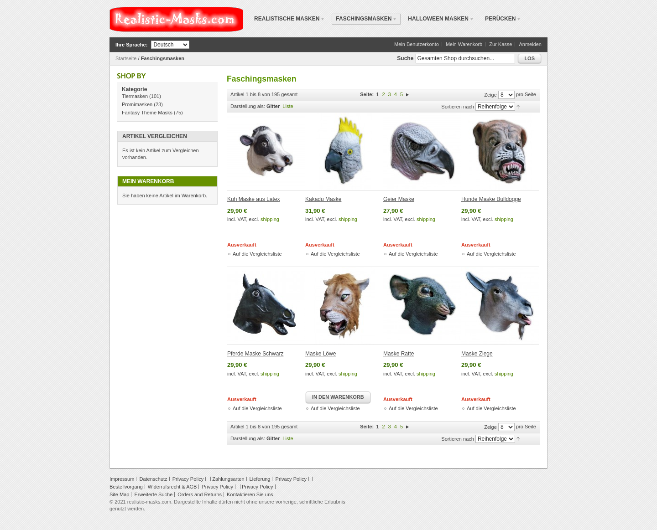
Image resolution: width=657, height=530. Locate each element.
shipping (270, 219)
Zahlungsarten (228, 479)
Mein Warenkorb (464, 44)
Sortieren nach (457, 106)
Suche (405, 58)
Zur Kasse (500, 44)
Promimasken (137, 104)
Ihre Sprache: (131, 44)
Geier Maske (398, 199)
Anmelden (530, 44)
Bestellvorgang (126, 486)
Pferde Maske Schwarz (255, 353)
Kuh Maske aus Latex (253, 199)
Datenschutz (153, 479)
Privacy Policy (187, 479)
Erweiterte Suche (153, 494)
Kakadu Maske (323, 199)
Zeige (490, 95)
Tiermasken (135, 96)
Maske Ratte (398, 353)
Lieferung (260, 479)
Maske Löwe (320, 353)
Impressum (122, 479)
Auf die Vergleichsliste (257, 254)
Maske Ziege (477, 353)
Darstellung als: (247, 106)
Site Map (119, 494)
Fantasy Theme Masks (147, 112)
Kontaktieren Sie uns (250, 494)
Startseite (125, 58)
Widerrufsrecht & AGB (172, 486)
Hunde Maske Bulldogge (491, 199)
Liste (287, 106)
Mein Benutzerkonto (416, 44)
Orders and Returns (199, 494)
